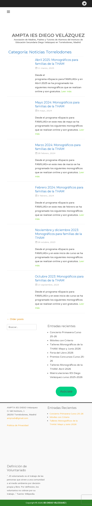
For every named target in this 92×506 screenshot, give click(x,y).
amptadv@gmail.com (17, 418)
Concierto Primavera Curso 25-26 (66, 413)
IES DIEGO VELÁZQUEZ (54, 503)
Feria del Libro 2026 (61, 352)
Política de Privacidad (17, 425)
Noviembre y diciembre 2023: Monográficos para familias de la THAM (58, 234)
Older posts (15, 319)
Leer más (66, 91)
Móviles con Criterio (61, 340)
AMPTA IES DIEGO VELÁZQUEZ (48, 35)
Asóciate (66, 391)
